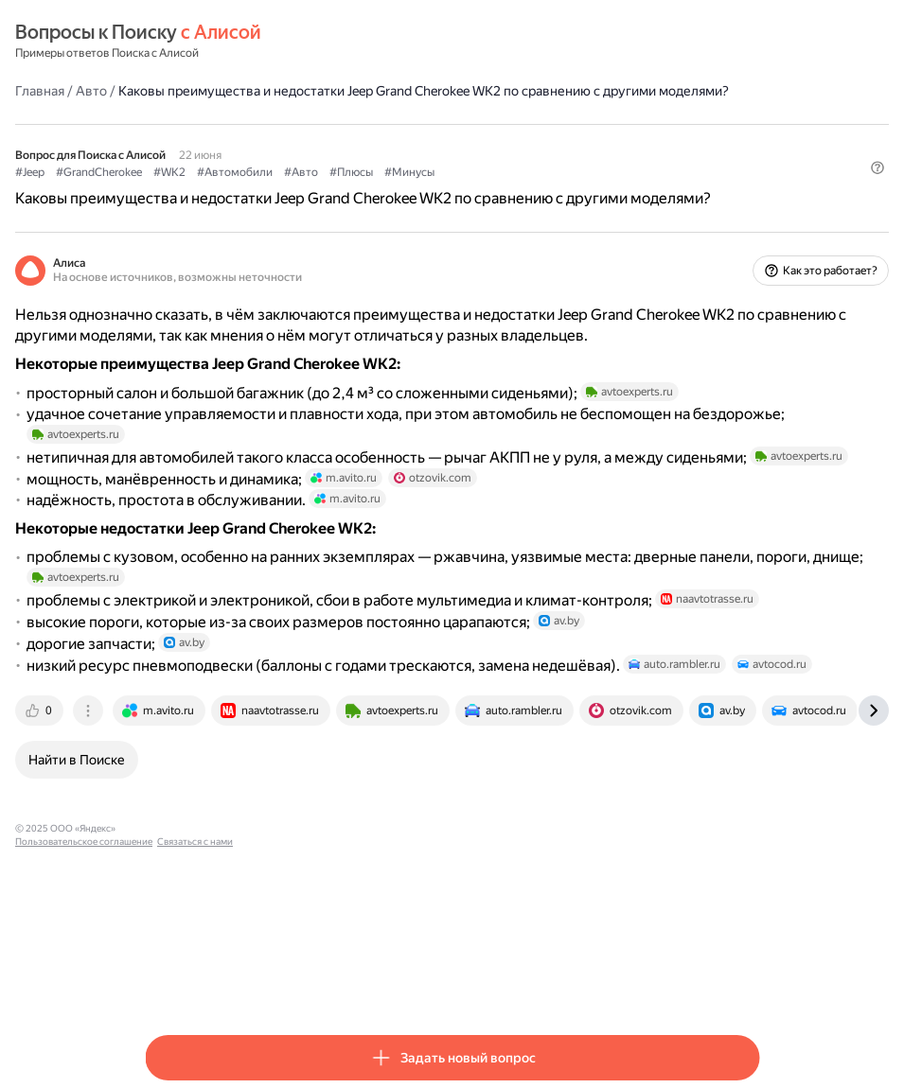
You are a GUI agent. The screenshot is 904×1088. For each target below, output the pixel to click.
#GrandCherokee (229, 190)
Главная (169, 89)
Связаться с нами (433, 982)
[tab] (170, 865)
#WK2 (299, 190)
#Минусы (539, 190)
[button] (747, 222)
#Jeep (159, 190)
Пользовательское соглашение (322, 982)
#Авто (431, 190)
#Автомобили (364, 190)
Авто (221, 89)
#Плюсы (481, 190)
